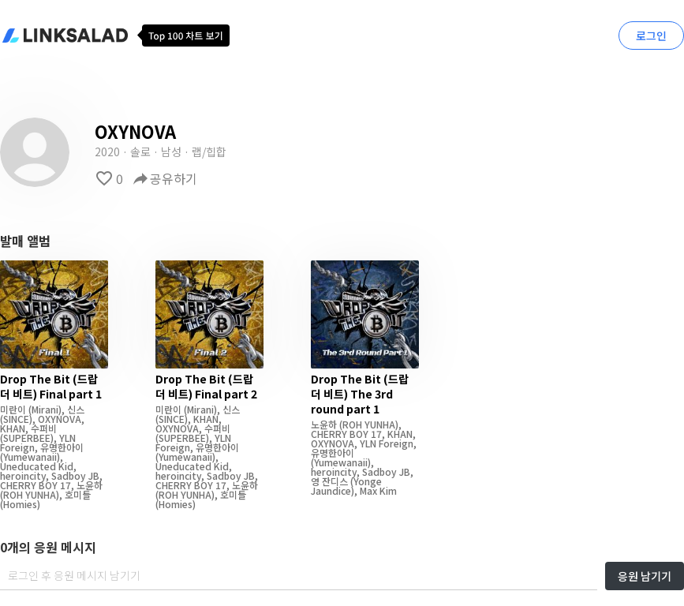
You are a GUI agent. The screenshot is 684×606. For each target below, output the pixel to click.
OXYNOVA (59, 418)
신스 (75, 409)
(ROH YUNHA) (29, 494)
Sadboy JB (75, 475)
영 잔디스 (329, 481)
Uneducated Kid (36, 466)
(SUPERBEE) (27, 437)
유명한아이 (62, 447)
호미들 (78, 494)
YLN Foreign (386, 443)
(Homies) (20, 504)
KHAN (12, 428)
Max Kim (378, 490)
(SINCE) (16, 418)
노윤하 (90, 485)
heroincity (23, 475)
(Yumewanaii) (30, 456)
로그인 (651, 35)
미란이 (13, 409)
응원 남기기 (644, 576)
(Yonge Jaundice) (346, 485)
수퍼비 (44, 428)
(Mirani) (44, 409)
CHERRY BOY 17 (35, 485)
